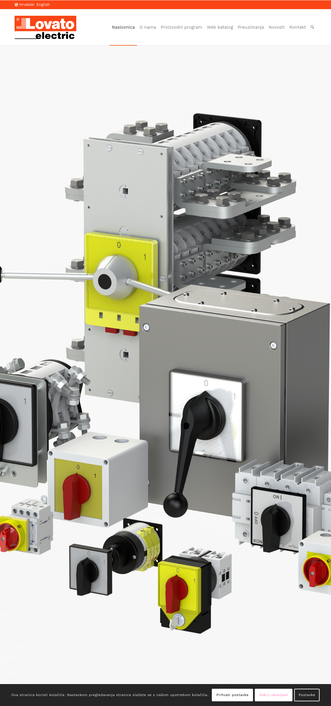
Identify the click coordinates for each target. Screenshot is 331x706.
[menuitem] (123, 27)
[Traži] (312, 27)
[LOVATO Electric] (45, 27)
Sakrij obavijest (273, 695)
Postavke (307, 695)
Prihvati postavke (232, 695)
